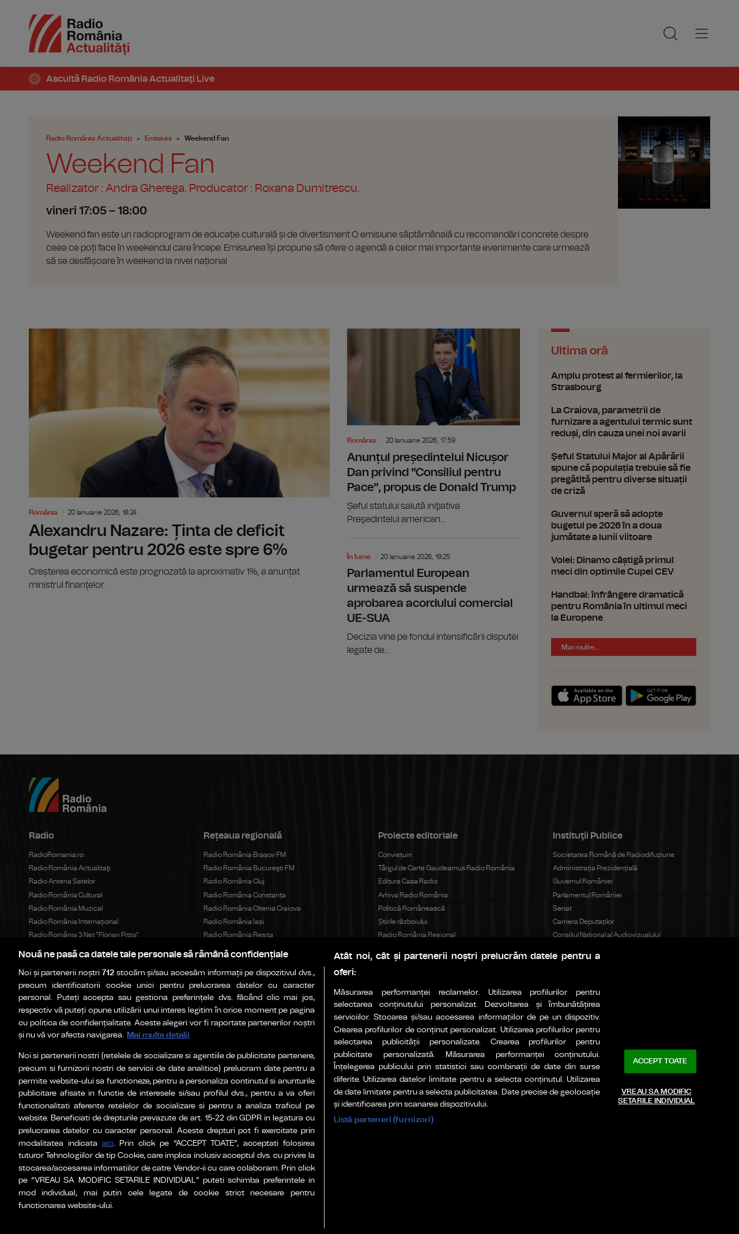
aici (108, 1144)
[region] (369, 1085)
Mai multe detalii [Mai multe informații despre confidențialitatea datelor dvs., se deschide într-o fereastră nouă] (158, 1035)
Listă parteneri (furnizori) (383, 1119)
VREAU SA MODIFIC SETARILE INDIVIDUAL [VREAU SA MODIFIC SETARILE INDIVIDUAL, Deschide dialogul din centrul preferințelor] (656, 1096)
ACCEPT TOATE (660, 1061)
